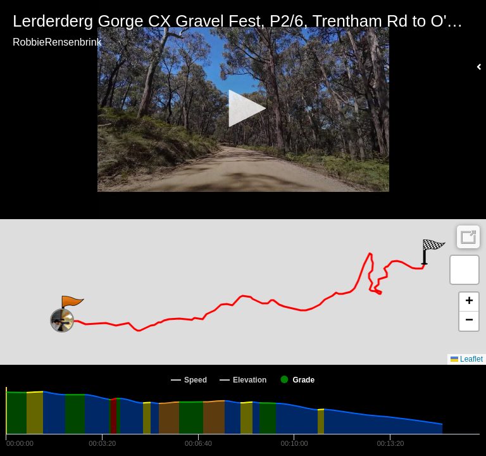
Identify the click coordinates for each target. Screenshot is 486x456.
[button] (243, 108)
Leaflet (467, 359)
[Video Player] (243, 109)
